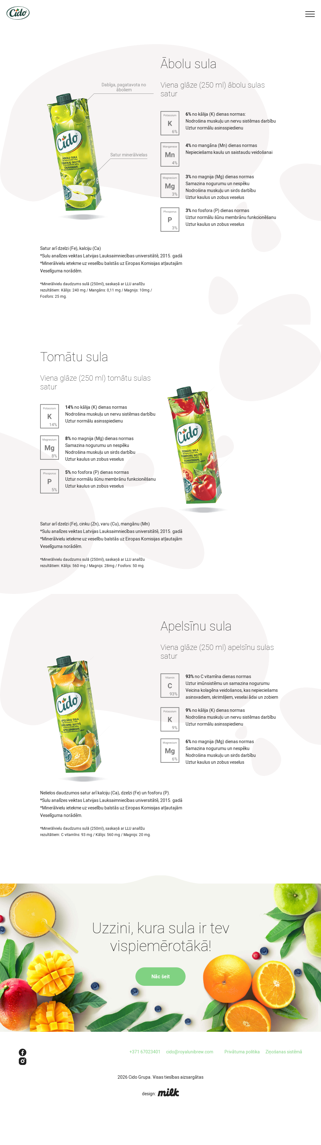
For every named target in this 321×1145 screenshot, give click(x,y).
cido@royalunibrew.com (189, 1051)
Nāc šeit (160, 977)
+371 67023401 (144, 1051)
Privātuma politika (242, 1051)
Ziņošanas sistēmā (284, 1051)
